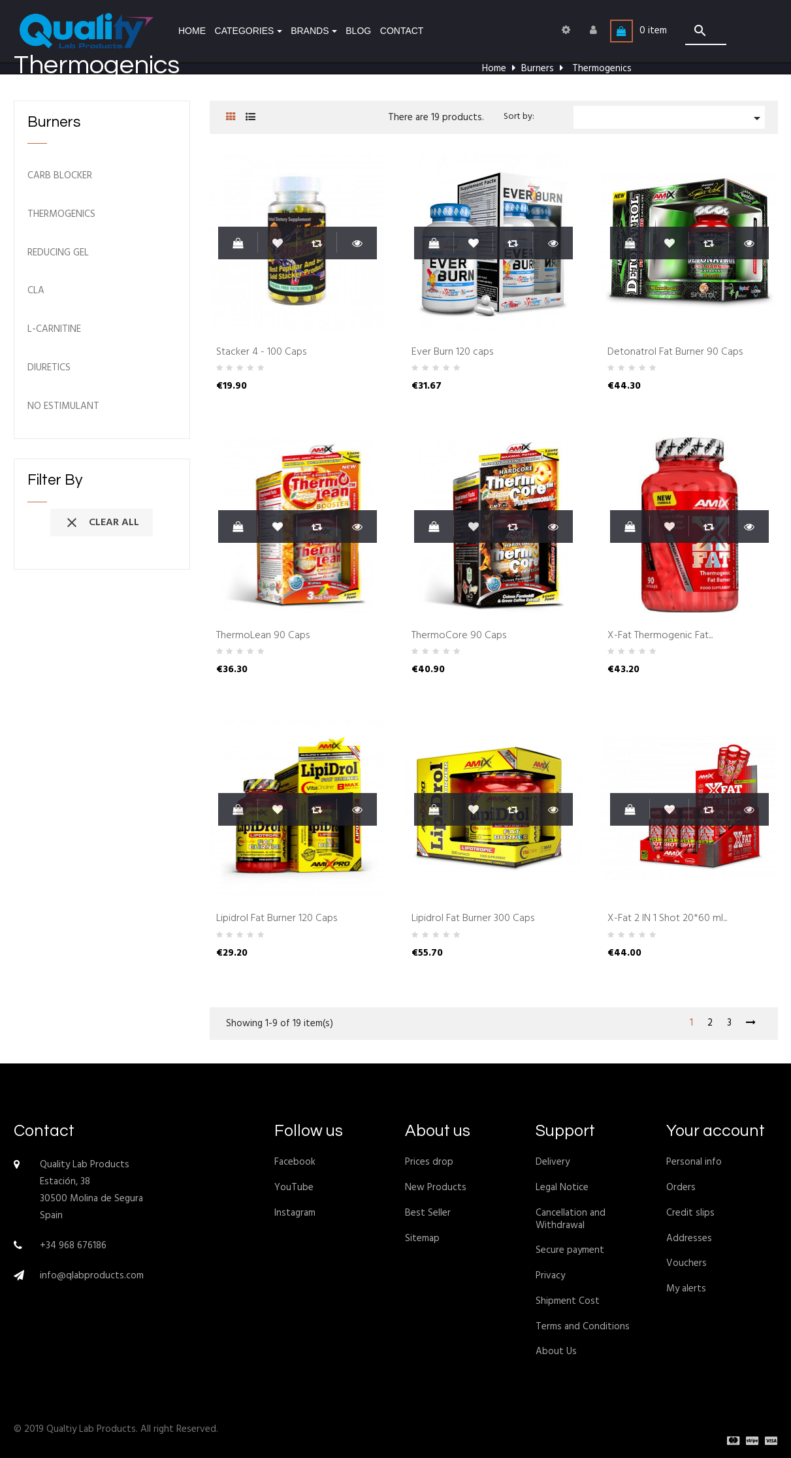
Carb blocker (59, 176)
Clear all (101, 522)
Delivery (553, 1162)
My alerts (686, 1289)
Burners (53, 122)
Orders (681, 1187)
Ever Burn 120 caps (452, 353)
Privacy (550, 1276)
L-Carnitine (54, 329)
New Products (435, 1187)
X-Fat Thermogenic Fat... (660, 636)
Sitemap (422, 1238)
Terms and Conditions (583, 1327)
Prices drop (429, 1162)
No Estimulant (63, 406)
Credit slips (690, 1213)
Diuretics (49, 368)
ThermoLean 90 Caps (263, 636)
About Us (556, 1351)
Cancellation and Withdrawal (570, 1219)
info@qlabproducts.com (92, 1276)
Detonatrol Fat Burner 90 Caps (675, 353)
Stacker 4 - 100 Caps (261, 353)
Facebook (294, 1162)
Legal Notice (562, 1187)
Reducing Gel (58, 253)
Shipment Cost (568, 1301)
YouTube (294, 1187)
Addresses (689, 1238)
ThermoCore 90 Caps (459, 636)
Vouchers (686, 1263)
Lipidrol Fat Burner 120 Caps (276, 919)
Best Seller (428, 1213)
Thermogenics (61, 214)
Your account (715, 1130)
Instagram (294, 1213)
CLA (35, 291)
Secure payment (570, 1250)
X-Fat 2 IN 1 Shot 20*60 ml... (667, 919)
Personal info (694, 1162)
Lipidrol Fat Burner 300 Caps (473, 919)
